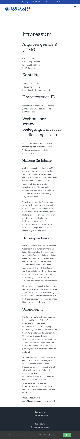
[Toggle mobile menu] (75, 7)
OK (67, 435)
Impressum (40, 412)
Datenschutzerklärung (40, 415)
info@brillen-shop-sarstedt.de (52, 2)
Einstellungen (54, 435)
